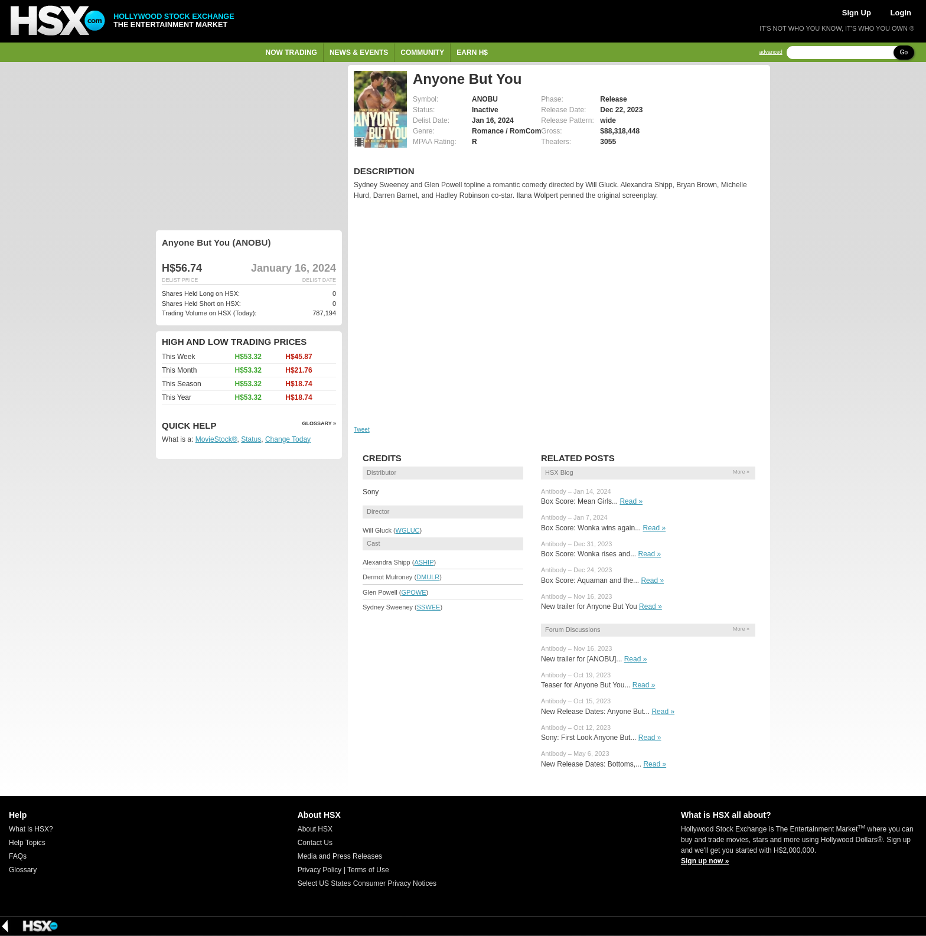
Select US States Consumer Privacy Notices (367, 883)
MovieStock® (216, 439)
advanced (770, 52)
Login (901, 12)
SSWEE (429, 607)
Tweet (362, 429)
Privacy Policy (320, 870)
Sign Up (856, 12)
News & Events (359, 52)
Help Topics (27, 843)
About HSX (315, 829)
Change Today (288, 439)
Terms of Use (368, 870)
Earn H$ (472, 52)
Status (251, 439)
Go (904, 52)
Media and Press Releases (340, 856)
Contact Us (315, 843)
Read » (631, 501)
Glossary (23, 870)
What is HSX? (31, 829)
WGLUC (408, 530)
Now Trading (291, 52)
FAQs (18, 856)
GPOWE (413, 592)
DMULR (427, 576)
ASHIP (423, 562)
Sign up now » (705, 861)
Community (422, 52)
